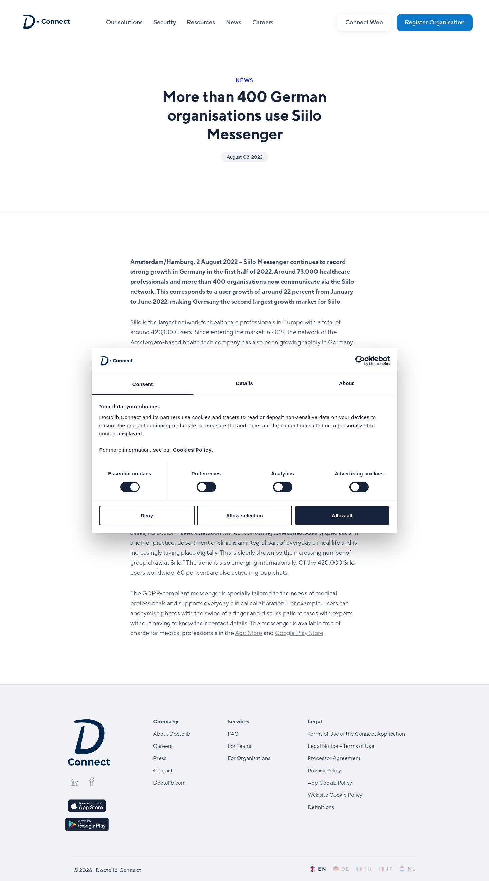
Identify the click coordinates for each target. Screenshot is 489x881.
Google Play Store (299, 633)
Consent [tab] (142, 384)
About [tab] (346, 383)
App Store (248, 633)
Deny (147, 515)
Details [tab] (244, 383)
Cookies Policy (192, 450)
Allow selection (244, 515)
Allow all (342, 515)
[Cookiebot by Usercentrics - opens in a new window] (360, 361)
